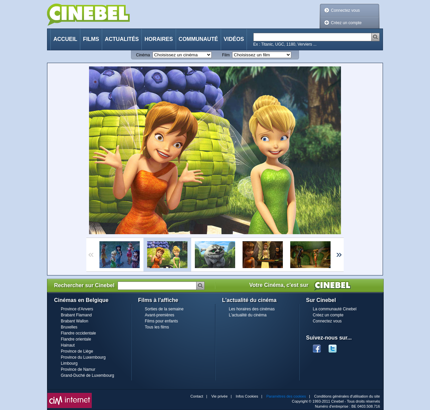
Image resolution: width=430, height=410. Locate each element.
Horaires (158, 39)
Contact (196, 396)
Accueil (65, 39)
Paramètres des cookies (286, 396)
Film (226, 55)
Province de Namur (78, 369)
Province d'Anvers (77, 309)
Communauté (198, 39)
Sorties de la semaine (164, 309)
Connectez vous (345, 10)
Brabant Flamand (76, 315)
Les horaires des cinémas (252, 309)
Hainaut (68, 345)
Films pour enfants (161, 321)
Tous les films (157, 327)
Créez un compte (346, 22)
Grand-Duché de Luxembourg (87, 375)
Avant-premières (159, 315)
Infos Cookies (247, 396)
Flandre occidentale (78, 333)
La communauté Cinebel (334, 309)
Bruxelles (69, 327)
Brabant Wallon (74, 321)
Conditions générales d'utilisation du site (347, 396)
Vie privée (219, 396)
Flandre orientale (76, 339)
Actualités (122, 39)
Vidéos (234, 39)
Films (91, 39)
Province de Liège (77, 351)
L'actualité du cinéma (247, 315)
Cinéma (143, 55)
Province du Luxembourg (83, 357)
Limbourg (69, 363)
